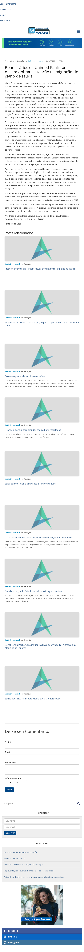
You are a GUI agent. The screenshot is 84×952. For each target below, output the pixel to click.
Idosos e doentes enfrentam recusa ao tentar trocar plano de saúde (40, 268)
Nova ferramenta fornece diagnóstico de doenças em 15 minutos (38, 537)
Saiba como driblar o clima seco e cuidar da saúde (30, 483)
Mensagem (10, 762)
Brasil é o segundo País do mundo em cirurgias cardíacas (34, 591)
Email (7, 752)
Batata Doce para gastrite (14, 858)
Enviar (9, 789)
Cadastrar (10, 833)
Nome (8, 741)
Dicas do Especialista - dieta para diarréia (20, 852)
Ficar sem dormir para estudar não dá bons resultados (33, 429)
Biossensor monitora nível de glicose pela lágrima (24, 864)
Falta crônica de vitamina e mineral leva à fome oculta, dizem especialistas (34, 877)
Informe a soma (13, 778)
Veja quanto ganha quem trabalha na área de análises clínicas (29, 871)
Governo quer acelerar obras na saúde (25, 376)
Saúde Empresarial (35, 61)
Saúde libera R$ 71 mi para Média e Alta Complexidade (33, 698)
